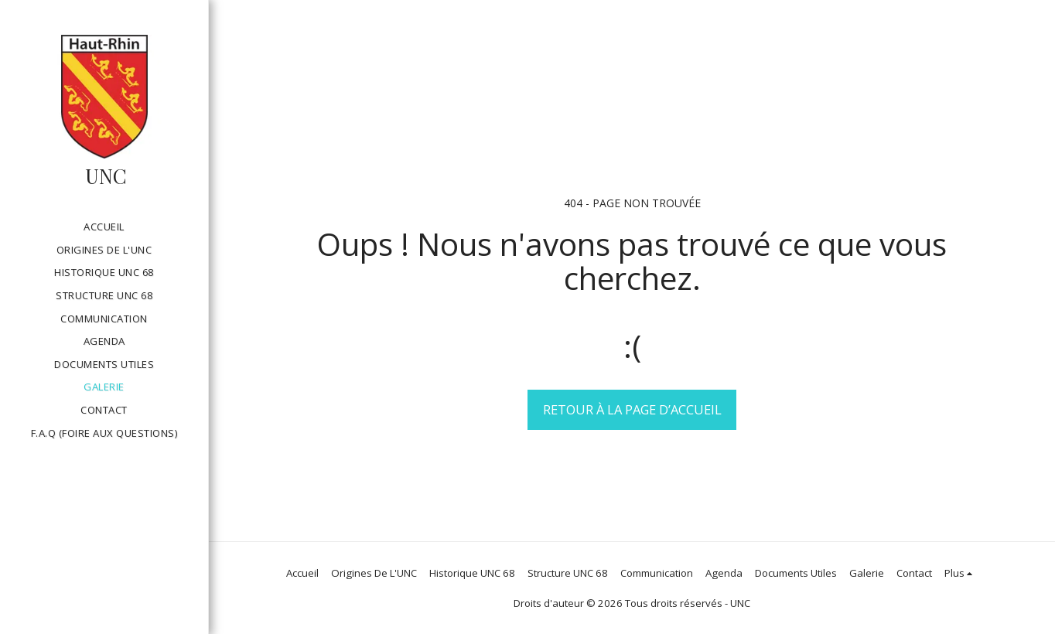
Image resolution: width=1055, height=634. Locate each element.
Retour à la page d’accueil (632, 409)
